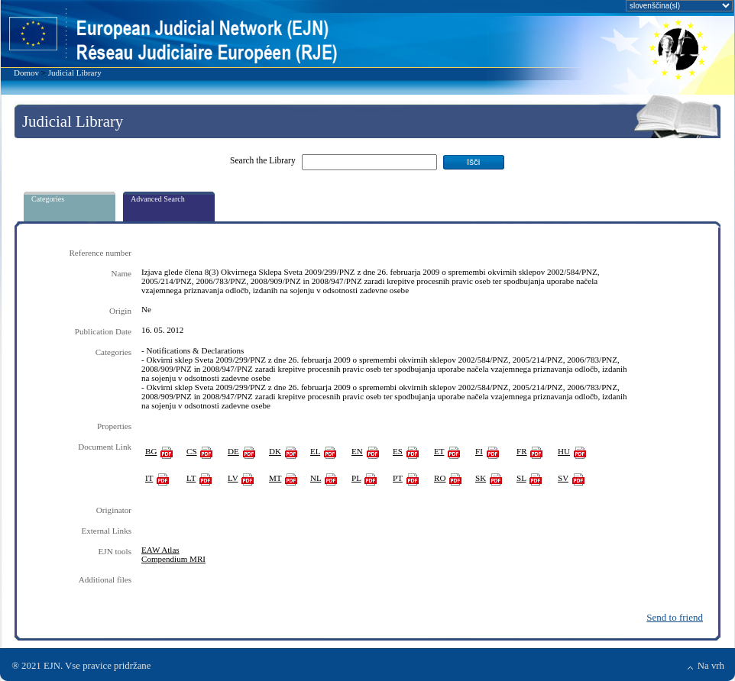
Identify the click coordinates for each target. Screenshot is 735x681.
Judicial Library (75, 72)
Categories (47, 199)
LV (233, 478)
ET (439, 451)
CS (191, 451)
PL (356, 478)
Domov (26, 72)
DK (275, 451)
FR (521, 451)
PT (398, 478)
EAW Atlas (160, 549)
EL (315, 451)
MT (275, 478)
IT (149, 478)
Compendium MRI (173, 558)
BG (151, 451)
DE (233, 451)
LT (191, 478)
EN (357, 451)
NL (315, 478)
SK (480, 478)
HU (564, 451)
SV (563, 478)
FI (479, 451)
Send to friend (674, 617)
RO (439, 478)
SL (521, 478)
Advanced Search (158, 199)
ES (398, 451)
